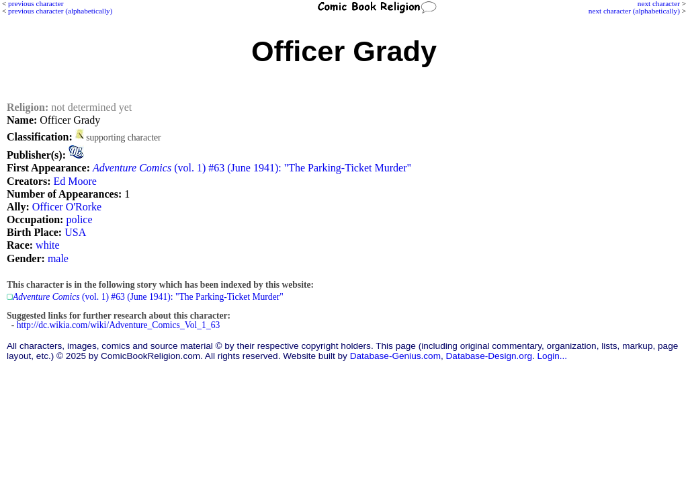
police (79, 219)
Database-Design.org (489, 356)
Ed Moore (74, 181)
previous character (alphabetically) (60, 11)
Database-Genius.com (395, 356)
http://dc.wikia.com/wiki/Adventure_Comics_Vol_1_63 (118, 325)
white (48, 245)
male (58, 258)
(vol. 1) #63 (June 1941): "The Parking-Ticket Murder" (252, 167)
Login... (553, 356)
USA (75, 232)
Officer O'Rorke (66, 206)
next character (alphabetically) (634, 11)
